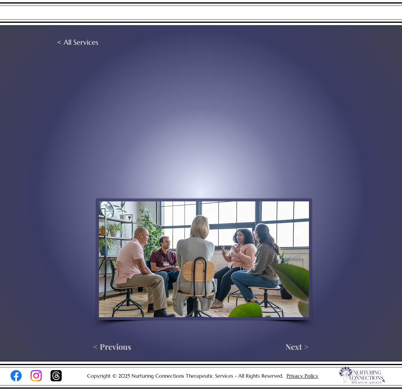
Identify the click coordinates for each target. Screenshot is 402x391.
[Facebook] (16, 375)
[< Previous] (112, 346)
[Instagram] (36, 375)
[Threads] (56, 375)
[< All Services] (83, 42)
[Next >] (290, 346)
